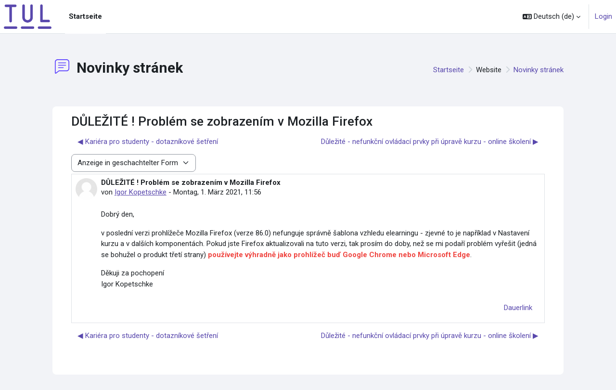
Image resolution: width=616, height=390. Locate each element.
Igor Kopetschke (141, 192)
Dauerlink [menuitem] (518, 307)
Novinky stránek (538, 69)
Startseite (448, 69)
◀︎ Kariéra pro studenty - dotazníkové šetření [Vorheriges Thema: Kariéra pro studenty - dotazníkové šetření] (147, 141)
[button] (551, 16)
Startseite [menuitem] (85, 16)
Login (603, 16)
